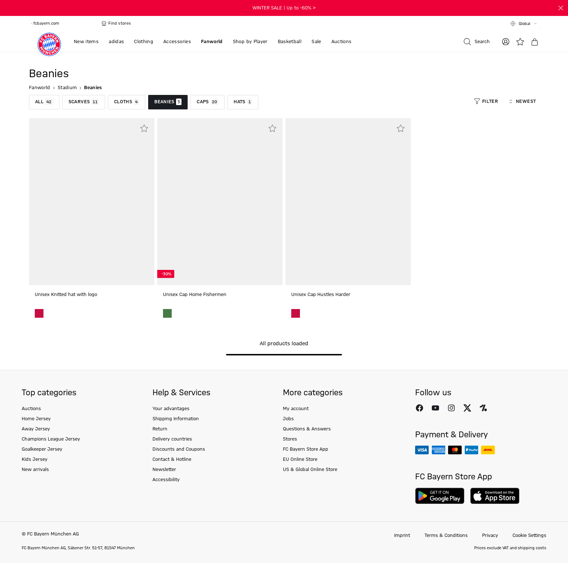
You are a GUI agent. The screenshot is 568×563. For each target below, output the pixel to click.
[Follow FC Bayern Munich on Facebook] (419, 408)
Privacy (490, 535)
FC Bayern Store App (305, 449)
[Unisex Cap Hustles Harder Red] (295, 313)
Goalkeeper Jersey (42, 449)
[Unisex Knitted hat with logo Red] (39, 313)
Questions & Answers (307, 428)
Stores (290, 439)
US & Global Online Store (310, 469)
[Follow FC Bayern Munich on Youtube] (435, 408)
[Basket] (534, 42)
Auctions (31, 408)
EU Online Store (300, 459)
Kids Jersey (34, 459)
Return (160, 428)
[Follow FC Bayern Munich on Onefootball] (483, 408)
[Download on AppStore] (494, 496)
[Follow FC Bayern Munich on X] (467, 408)
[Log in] (505, 41)
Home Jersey (36, 418)
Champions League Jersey (51, 439)
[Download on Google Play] (439, 496)
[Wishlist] (520, 41)
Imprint (402, 535)
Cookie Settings (529, 535)
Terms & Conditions (446, 535)
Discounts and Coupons (179, 449)
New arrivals (35, 469)
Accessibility (166, 479)
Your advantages (171, 408)
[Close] (560, 8)
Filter (485, 101)
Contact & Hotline (172, 459)
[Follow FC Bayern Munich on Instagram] (451, 408)
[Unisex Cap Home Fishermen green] (167, 313)
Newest (521, 101)
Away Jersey (36, 428)
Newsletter (164, 469)
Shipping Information (176, 418)
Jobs (288, 418)
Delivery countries (172, 439)
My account (296, 408)
